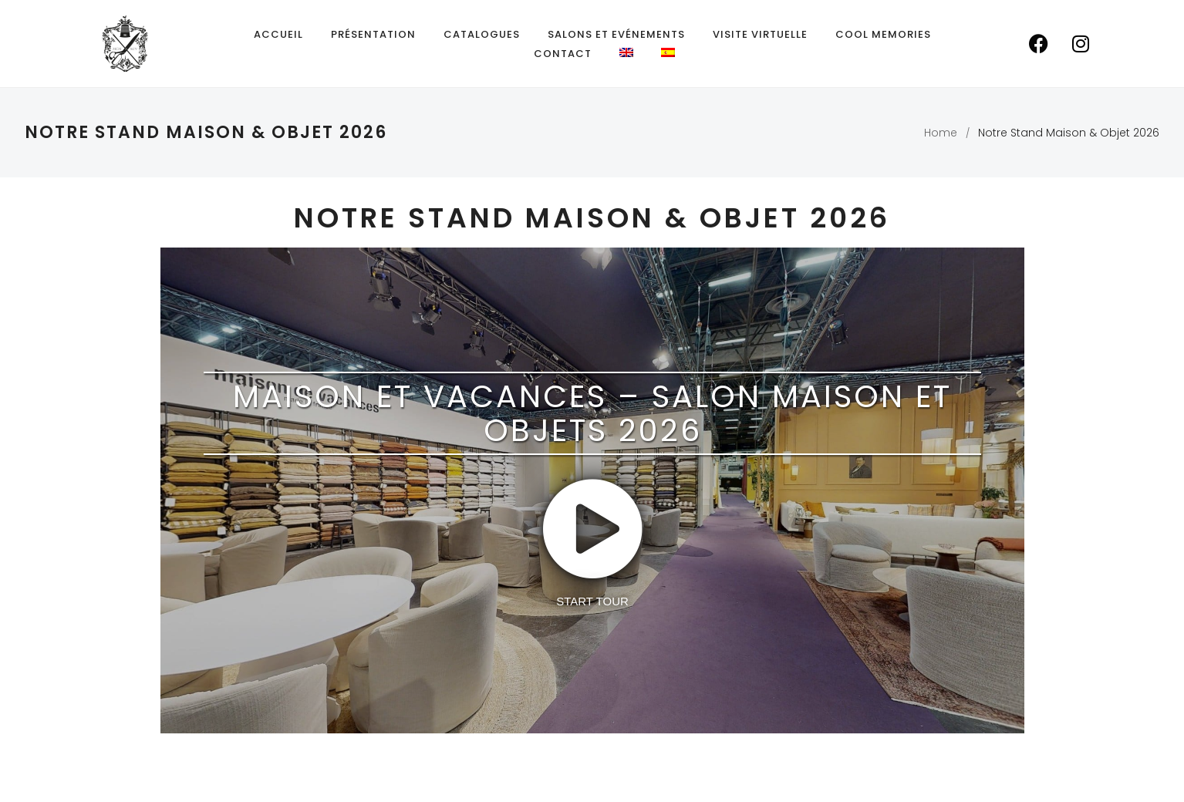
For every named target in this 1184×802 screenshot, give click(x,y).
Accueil (278, 34)
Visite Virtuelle (760, 34)
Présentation (373, 34)
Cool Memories (883, 34)
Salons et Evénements (616, 34)
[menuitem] (626, 52)
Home (940, 132)
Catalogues (482, 34)
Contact (563, 53)
